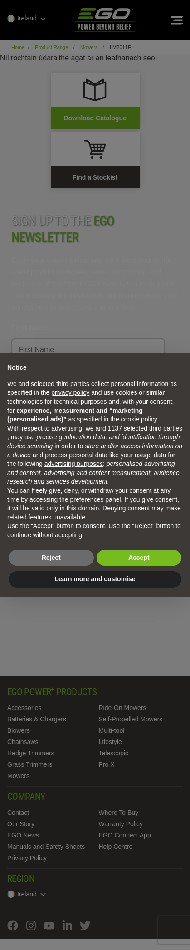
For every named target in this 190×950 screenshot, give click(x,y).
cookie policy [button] (139, 419)
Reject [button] (51, 557)
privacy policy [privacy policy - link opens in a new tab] (70, 392)
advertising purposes (73, 463)
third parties (165, 428)
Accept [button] (139, 557)
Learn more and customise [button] (94, 579)
